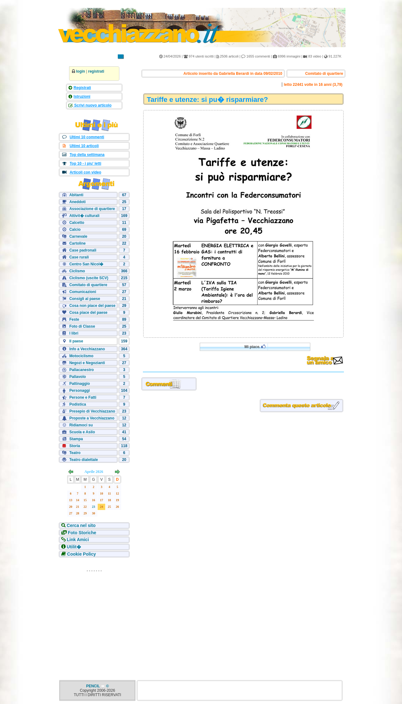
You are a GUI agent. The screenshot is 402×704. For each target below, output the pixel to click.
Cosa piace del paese (88, 312)
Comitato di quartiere (88, 285)
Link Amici (78, 539)
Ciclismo (77, 271)
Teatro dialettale (83, 459)
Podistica (77, 404)
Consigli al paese (84, 299)
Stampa (76, 439)
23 (93, 506)
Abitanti (76, 195)
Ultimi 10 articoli (84, 146)
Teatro (75, 453)
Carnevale (78, 236)
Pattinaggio (79, 383)
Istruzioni (81, 96)
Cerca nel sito (81, 525)
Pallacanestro (81, 370)
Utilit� (74, 546)
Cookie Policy (81, 554)
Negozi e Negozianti (87, 363)
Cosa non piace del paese (92, 305)
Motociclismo (81, 356)
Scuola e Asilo (82, 432)
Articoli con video (85, 172)
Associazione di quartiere (92, 209)
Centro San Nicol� (86, 264)
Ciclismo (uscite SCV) (88, 278)
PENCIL (93, 686)
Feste (74, 319)
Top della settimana (87, 154)
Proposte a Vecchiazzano (91, 418)
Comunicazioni (82, 292)
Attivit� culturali (84, 215)
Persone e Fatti (82, 397)
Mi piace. (254, 346)
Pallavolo (77, 376)
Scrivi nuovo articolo (92, 105)
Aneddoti (77, 202)
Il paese (76, 341)
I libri (74, 333)
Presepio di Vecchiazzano (92, 411)
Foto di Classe (82, 326)
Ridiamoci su (81, 425)
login (80, 71)
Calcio (75, 229)
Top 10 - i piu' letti (85, 163)
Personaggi (79, 390)
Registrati (82, 88)
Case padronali (82, 250)
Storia (74, 446)
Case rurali (79, 257)
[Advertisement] (94, 614)
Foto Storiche (82, 532)
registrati (96, 71)
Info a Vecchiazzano (87, 349)
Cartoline (77, 243)
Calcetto (76, 222)
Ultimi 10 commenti (87, 137)
